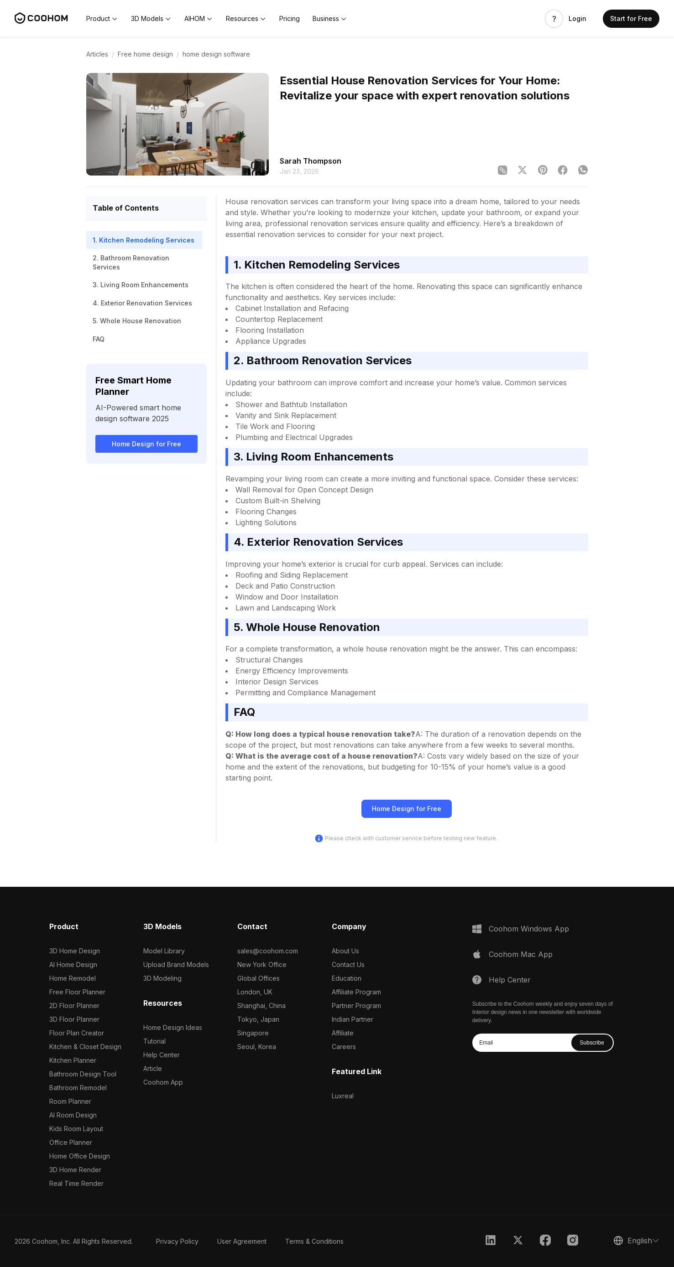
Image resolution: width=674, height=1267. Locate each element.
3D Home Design (74, 951)
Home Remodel (72, 978)
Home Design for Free (146, 444)
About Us (345, 951)
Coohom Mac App (521, 954)
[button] (102, 19)
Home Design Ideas (172, 1027)
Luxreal (343, 1096)
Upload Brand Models (176, 964)
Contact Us (348, 964)
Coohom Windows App (529, 928)
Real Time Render (76, 1183)
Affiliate (343, 1033)
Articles (97, 54)
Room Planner (70, 1101)
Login (577, 18)
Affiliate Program (356, 992)
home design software (216, 54)
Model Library (164, 951)
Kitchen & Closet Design (85, 1046)
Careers (344, 1046)
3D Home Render (75, 1170)
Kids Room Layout (76, 1129)
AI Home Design (73, 964)
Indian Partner (352, 1019)
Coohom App (163, 1082)
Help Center (161, 1055)
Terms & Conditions (314, 1241)
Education (346, 978)
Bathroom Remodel (78, 1087)
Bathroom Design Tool (82, 1074)
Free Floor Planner (77, 992)
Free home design (145, 54)
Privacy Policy (177, 1241)
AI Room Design (73, 1115)
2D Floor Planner (74, 1005)
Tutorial (154, 1041)
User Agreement (241, 1241)
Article (152, 1068)
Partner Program (356, 1005)
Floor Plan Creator (76, 1033)
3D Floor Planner (74, 1019)
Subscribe (592, 1042)
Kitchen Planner (72, 1060)
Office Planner (70, 1142)
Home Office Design (79, 1156)
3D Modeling (162, 978)
